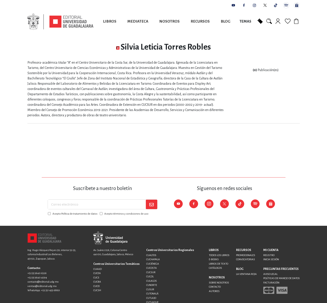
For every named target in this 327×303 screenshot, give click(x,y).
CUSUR (150, 289)
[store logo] (60, 21)
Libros (109, 21)
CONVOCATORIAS (245, 259)
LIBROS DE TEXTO (218, 263)
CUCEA (97, 273)
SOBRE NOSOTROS (219, 282)
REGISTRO (269, 255)
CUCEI (96, 286)
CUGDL (150, 276)
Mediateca (137, 21)
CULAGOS (151, 281)
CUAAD (97, 269)
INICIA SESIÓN (271, 259)
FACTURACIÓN (271, 282)
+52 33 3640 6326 (37, 273)
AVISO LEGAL (270, 274)
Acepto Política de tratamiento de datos (75, 213)
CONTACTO (215, 286)
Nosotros (169, 21)
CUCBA (97, 281)
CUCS (96, 277)
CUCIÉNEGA (152, 263)
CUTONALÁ (152, 293)
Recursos (200, 21)
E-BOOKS (214, 259)
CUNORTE (151, 285)
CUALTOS (151, 255)
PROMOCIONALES (245, 255)
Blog (225, 21)
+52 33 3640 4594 (37, 277)
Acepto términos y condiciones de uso (126, 213)
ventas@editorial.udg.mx (42, 286)
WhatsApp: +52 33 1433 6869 (43, 290)
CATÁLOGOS (215, 268)
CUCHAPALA (153, 259)
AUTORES (214, 291)
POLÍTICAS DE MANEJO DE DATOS (281, 278)
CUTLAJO (151, 298)
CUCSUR (150, 272)
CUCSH (97, 290)
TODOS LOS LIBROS (219, 255)
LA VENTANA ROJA (246, 274)
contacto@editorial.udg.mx (43, 281)
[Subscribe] (151, 204)
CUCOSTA (151, 268)
